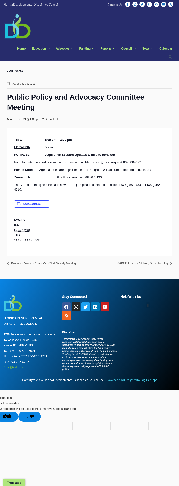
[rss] (171, 4)
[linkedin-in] (150, 4)
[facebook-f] (128, 4)
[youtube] (157, 4)
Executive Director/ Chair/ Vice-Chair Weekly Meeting (43, 264)
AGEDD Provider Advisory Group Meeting (142, 264)
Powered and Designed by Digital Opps (131, 381)
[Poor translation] (29, 418)
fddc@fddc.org (13, 368)
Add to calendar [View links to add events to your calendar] (32, 205)
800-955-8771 (38, 357)
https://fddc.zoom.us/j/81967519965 (80, 178)
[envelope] (164, 4)
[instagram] (135, 4)
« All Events (15, 72)
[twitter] (142, 4)
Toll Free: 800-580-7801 (19, 352)
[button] (170, 58)
